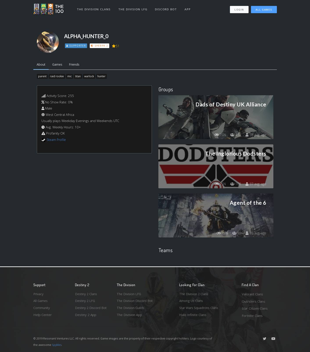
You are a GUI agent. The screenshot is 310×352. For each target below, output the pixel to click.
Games (58, 65)
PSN (219, 135)
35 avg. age (255, 233)
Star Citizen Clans (255, 308)
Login (239, 9)
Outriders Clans (253, 301)
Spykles (57, 345)
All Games (264, 9)
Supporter (76, 45)
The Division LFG (133, 8)
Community (41, 308)
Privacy (38, 294)
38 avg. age (255, 135)
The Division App (129, 315)
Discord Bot (166, 8)
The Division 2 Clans (194, 294)
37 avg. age (255, 184)
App (188, 8)
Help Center (42, 315)
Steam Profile (57, 140)
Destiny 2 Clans (86, 294)
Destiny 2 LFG (85, 301)
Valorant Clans (252, 294)
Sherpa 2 (99, 45)
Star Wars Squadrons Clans (199, 308)
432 (235, 135)
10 (236, 233)
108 (235, 184)
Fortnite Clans (252, 315)
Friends (76, 65)
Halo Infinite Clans (192, 315)
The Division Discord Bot (135, 301)
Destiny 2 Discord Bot (91, 308)
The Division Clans (94, 8)
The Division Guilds (131, 308)
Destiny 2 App (85, 315)
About (41, 65)
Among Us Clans (191, 301)
